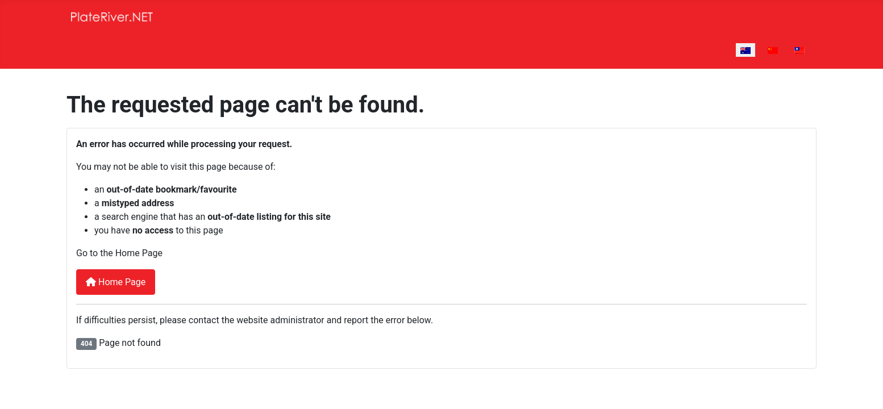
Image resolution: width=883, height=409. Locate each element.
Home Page (115, 282)
